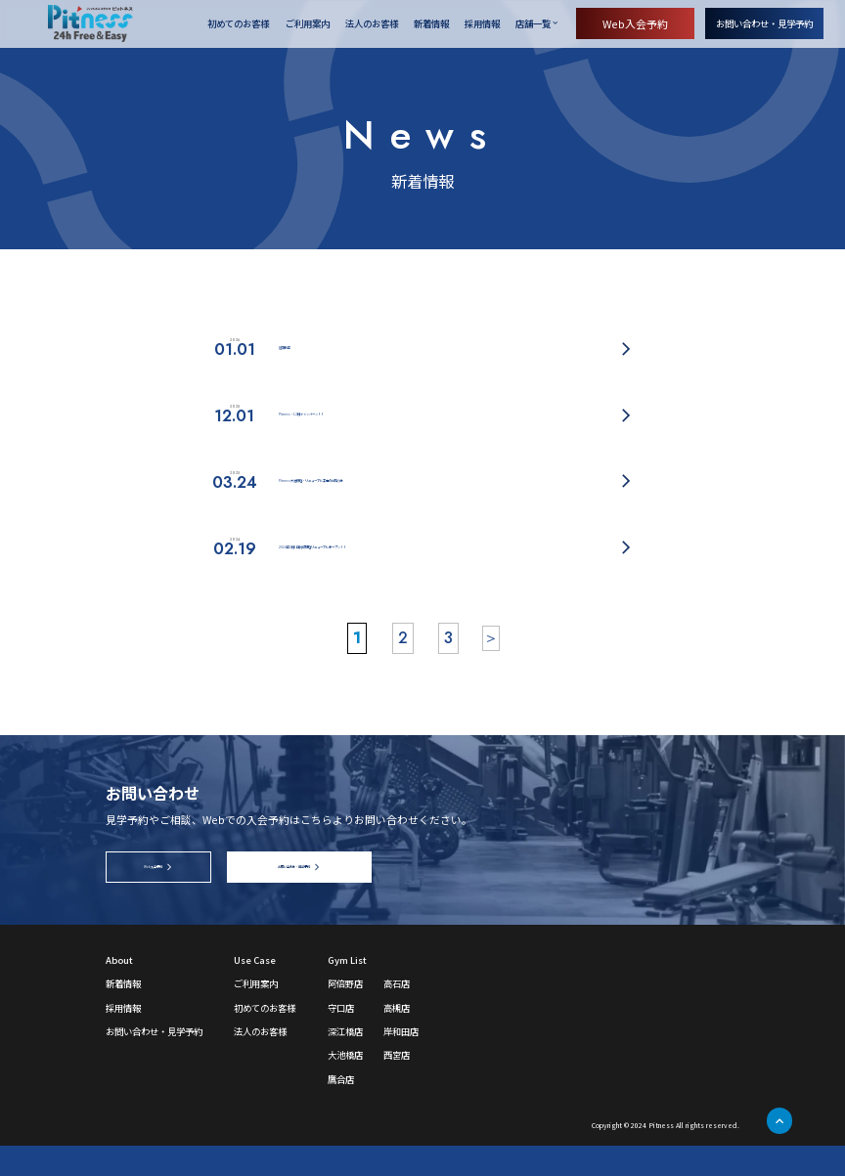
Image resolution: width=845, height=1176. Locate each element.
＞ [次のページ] (491, 668)
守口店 (341, 1038)
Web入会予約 (635, 23)
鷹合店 (341, 1109)
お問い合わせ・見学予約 (764, 23)
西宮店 (396, 1085)
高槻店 (396, 1038)
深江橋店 (345, 1061)
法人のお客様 (371, 24)
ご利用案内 (308, 24)
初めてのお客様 (238, 24)
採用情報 (482, 24)
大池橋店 (345, 1085)
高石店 (396, 1014)
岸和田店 (401, 1061)
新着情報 (431, 24)
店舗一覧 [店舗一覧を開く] (533, 23)
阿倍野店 (345, 1014)
